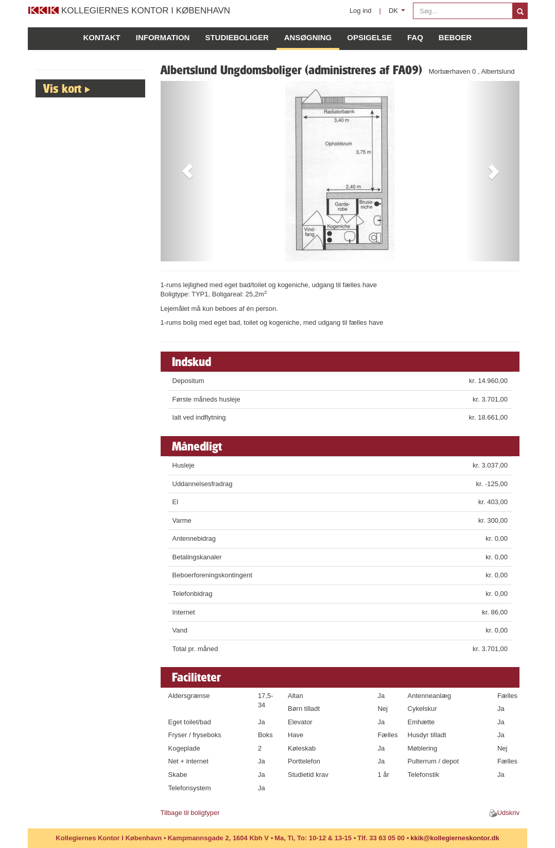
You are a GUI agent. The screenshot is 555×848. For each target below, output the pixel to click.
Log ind (361, 10)
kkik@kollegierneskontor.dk (454, 838)
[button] (188, 171)
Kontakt (101, 37)
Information (163, 37)
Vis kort (62, 88)
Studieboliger (236, 37)
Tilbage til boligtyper (190, 813)
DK (399, 13)
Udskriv (508, 813)
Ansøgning (308, 37)
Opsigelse (369, 37)
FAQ (415, 37)
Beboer (455, 37)
